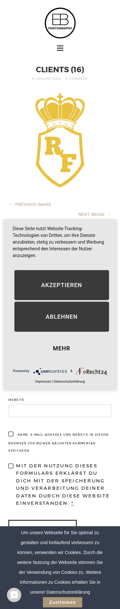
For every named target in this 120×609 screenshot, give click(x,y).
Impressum (43, 381)
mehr (61, 348)
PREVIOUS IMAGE (29, 204)
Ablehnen (62, 316)
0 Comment (76, 78)
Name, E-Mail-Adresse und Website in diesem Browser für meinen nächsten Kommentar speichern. (58, 442)
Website (16, 400)
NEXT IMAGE (95, 214)
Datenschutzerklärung (69, 381)
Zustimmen (62, 602)
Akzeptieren (61, 284)
